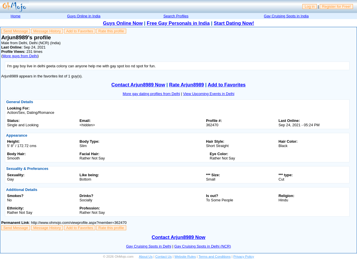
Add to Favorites (79, 31)
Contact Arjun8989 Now (138, 85)
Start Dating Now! (234, 23)
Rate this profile (111, 31)
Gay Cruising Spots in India (286, 16)
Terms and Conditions (214, 256)
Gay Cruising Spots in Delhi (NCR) (202, 246)
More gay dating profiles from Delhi (151, 94)
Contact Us (163, 256)
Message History (47, 31)
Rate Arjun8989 (186, 85)
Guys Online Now (123, 23)
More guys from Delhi (20, 56)
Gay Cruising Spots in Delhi (148, 246)
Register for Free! (336, 6)
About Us (146, 256)
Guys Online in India (83, 16)
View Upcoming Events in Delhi (209, 94)
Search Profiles (176, 16)
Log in (310, 6)
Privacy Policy (243, 256)
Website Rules (185, 256)
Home (16, 16)
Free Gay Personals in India (178, 23)
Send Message (15, 31)
